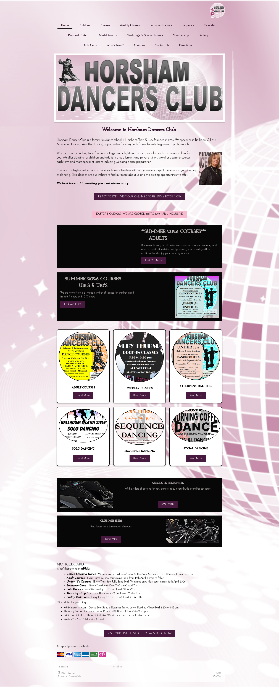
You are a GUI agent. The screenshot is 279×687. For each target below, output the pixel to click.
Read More (83, 395)
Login (218, 673)
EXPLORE (167, 504)
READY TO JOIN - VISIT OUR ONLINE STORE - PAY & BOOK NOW (139, 196)
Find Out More (153, 260)
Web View (217, 676)
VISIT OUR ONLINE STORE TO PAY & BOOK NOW (140, 633)
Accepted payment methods (73, 646)
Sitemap (71, 673)
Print (62, 673)
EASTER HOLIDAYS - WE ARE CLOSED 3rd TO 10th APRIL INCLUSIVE (139, 214)
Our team (63, 170)
